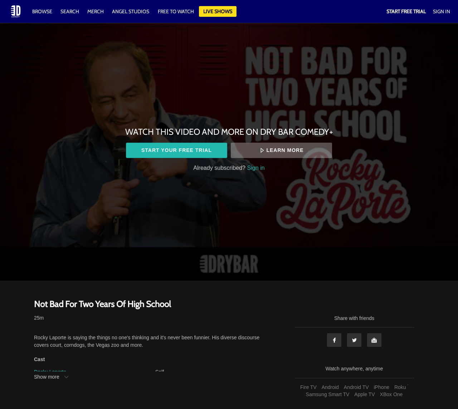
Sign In (441, 11)
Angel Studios (130, 11)
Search (70, 11)
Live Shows (217, 11)
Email (374, 340)
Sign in (256, 167)
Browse (42, 11)
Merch (95, 11)
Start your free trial (176, 150)
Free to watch (176, 11)
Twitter (354, 340)
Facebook (334, 340)
